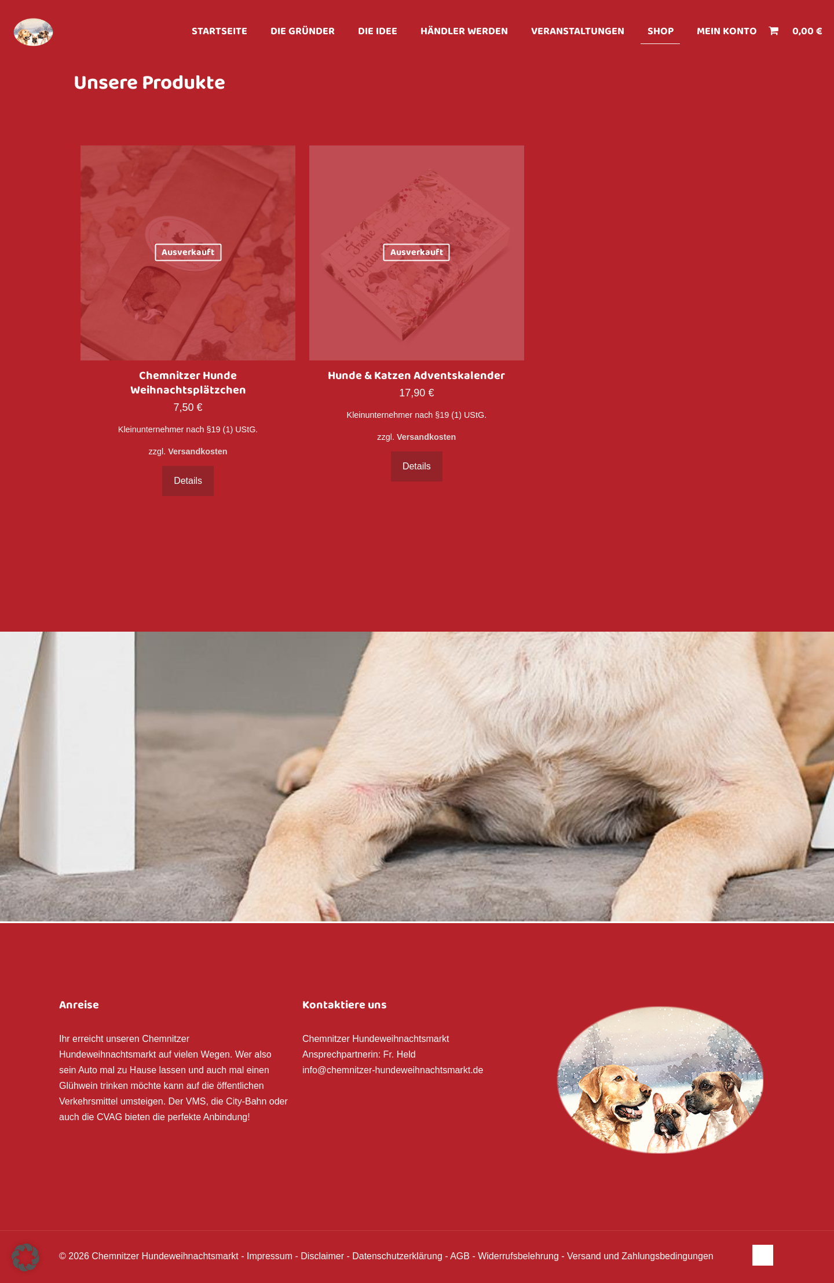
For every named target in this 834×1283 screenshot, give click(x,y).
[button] (25, 1257)
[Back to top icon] (763, 1255)
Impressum (269, 1256)
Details (188, 481)
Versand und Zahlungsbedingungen (640, 1256)
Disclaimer (322, 1256)
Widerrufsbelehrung (518, 1256)
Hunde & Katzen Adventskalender (416, 376)
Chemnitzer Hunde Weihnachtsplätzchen (188, 383)
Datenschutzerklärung (397, 1256)
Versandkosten (197, 451)
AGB (460, 1256)
